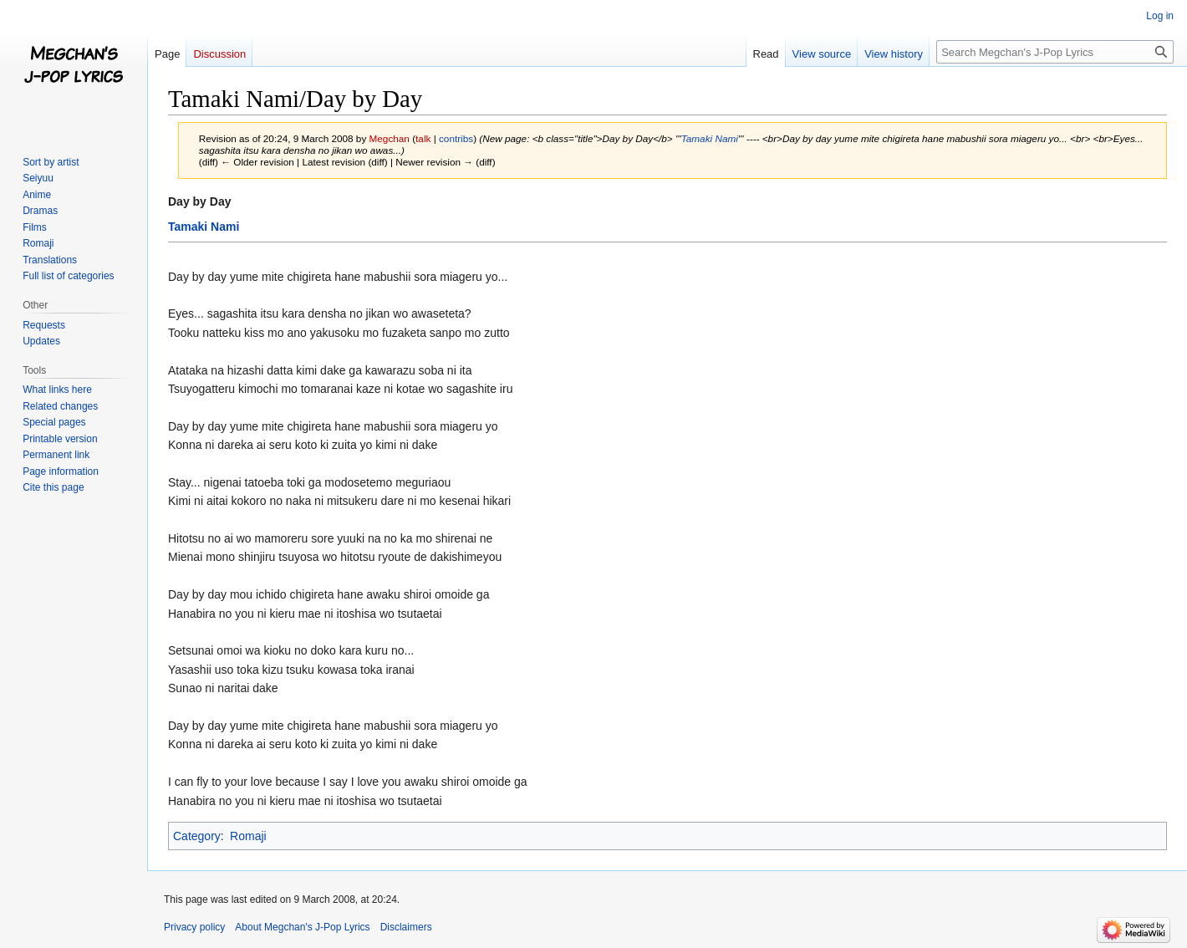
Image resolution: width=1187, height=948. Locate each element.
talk (422, 138)
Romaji (248, 836)
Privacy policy (194, 927)
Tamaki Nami (709, 138)
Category (197, 836)
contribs (456, 138)
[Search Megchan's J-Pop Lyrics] (1055, 52)
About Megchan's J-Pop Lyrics (302, 927)
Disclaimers (406, 927)
